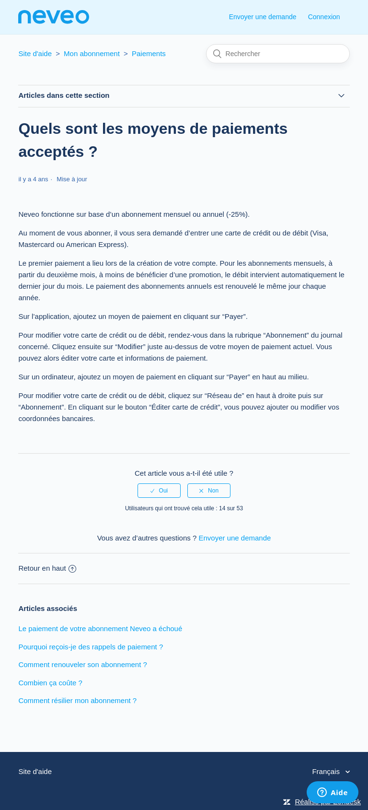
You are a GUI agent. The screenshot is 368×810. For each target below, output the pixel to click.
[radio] (159, 490)
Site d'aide (35, 53)
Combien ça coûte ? (50, 683)
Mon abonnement (92, 53)
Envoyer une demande (263, 17)
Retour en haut (47, 568)
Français (327, 771)
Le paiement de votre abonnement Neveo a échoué (100, 628)
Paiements (149, 53)
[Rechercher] (278, 53)
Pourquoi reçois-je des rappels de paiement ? (90, 647)
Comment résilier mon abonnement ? (77, 700)
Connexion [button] (324, 17)
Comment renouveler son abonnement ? (82, 664)
